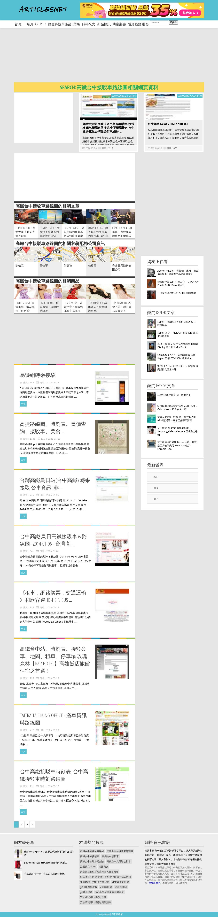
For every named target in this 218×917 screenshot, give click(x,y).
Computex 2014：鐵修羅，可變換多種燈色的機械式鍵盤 (122, 234)
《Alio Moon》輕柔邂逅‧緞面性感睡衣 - (49, 307)
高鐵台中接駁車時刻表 (92, 861)
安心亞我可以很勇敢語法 (93, 897)
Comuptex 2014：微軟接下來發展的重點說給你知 (50, 232)
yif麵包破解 (106, 887)
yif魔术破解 (86, 892)
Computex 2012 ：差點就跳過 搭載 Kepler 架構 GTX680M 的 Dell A (176, 356)
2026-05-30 (156, 148)
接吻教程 (85, 881)
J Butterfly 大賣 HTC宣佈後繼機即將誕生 (45, 862)
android (40, 24)
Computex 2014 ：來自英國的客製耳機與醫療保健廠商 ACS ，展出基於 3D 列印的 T (74, 236)
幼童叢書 (119, 24)
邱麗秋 (68, 265)
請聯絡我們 (154, 882)
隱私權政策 (117, 914)
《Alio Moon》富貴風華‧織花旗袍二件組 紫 (25, 307)
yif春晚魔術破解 (120, 881)
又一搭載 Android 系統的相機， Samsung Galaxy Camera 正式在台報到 (177, 431)
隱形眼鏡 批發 (138, 24)
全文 (23, 403)
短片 (30, 24)
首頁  (20, 24)
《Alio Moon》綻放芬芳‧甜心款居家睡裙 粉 (121, 307)
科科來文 (88, 24)
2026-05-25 (52, 607)
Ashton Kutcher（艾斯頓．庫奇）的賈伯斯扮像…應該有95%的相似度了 (177, 272)
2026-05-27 (52, 786)
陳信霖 (19, 265)
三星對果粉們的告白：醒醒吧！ (174, 394)
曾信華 (44, 265)
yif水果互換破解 (100, 881)
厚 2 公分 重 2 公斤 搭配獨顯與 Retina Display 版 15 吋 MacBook (177, 345)
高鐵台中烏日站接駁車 (119, 861)
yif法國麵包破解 (88, 887)
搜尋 (173, 22)
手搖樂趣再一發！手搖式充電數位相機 (44, 873)
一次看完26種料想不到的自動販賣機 (176, 292)
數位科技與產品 (60, 24)
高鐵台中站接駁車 (89, 856)
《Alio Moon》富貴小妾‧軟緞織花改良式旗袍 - (73, 307)
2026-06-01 (52, 551)
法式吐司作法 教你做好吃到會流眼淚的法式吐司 (105, 876)
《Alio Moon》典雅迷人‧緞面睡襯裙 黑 (97, 307)
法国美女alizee (88, 866)
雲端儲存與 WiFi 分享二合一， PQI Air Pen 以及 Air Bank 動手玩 (177, 283)
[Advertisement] (116, 58)
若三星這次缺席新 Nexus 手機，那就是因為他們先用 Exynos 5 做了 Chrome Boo (177, 445)
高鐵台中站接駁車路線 (92, 851)
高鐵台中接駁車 (110, 856)
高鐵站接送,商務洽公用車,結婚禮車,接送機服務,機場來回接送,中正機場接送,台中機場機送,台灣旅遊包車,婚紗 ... (108, 127)
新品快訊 (104, 24)
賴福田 (92, 265)
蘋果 (76, 24)
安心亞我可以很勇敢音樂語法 (95, 902)
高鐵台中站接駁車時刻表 (120, 851)
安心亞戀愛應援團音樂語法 (109, 892)
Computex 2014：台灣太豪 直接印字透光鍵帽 (25, 232)
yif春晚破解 (121, 887)
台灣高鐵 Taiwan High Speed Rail (168, 124)
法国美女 (103, 866)
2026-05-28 (52, 382)
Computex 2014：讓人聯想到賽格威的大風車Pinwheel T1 (98, 234)
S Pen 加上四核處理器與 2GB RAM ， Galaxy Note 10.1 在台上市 (177, 407)
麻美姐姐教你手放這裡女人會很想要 (99, 871)
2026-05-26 (91, 148)
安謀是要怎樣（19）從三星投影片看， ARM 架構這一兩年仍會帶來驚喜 (177, 418)
